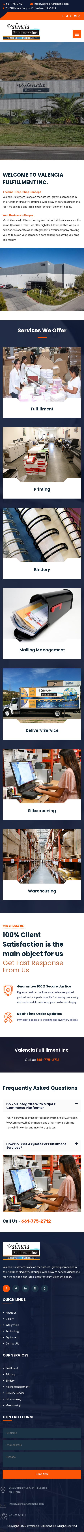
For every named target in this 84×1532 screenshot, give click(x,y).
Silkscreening (42, 811)
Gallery (10, 1319)
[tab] (42, 1106)
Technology (12, 1331)
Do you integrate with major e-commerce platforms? (32, 1106)
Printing (42, 489)
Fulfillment (42, 409)
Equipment (12, 1337)
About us (11, 1312)
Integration (12, 1325)
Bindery (42, 570)
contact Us (12, 1343)
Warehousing (42, 891)
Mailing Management (42, 650)
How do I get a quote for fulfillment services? (36, 1146)
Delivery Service (42, 730)
